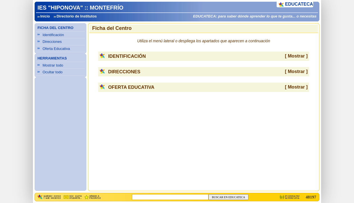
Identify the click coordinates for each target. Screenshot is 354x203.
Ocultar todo (52, 72)
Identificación (53, 35)
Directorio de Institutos (77, 16)
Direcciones (52, 41)
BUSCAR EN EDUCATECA (228, 197)
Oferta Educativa (56, 49)
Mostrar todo (52, 65)
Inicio (45, 16)
